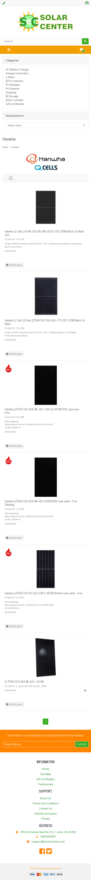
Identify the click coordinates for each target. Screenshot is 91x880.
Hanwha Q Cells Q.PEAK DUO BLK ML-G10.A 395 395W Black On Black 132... (44, 233)
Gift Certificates (15, 104)
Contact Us (45, 808)
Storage (13, 96)
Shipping (11, 92)
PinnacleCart (55, 868)
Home (5, 147)
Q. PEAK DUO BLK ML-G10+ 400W (24, 681)
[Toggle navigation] (8, 49)
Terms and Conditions (45, 803)
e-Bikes (10, 77)
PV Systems (12, 88)
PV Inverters (16, 81)
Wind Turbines (14, 100)
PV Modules (13, 85)
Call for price (14, 265)
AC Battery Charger (17, 69)
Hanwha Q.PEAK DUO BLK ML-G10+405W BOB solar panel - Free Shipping (41, 503)
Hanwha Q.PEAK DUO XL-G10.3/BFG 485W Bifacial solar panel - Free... (44, 593)
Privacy (45, 818)
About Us (45, 798)
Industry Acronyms (45, 813)
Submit (82, 744)
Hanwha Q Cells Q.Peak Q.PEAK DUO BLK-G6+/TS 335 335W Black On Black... (45, 322)
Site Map (45, 774)
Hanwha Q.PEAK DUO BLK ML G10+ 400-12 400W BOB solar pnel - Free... (42, 411)
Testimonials (45, 784)
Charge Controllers (17, 73)
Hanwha (15, 147)
